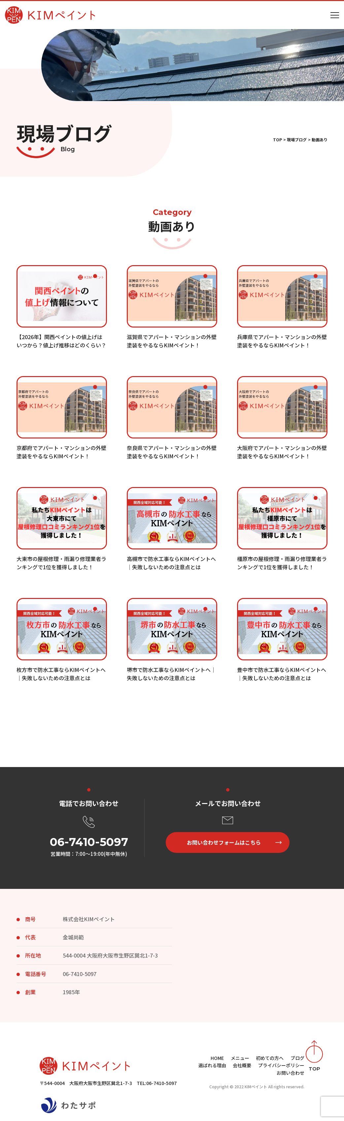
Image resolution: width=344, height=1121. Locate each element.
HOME (217, 1058)
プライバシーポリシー (281, 1065)
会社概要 (242, 1065)
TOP (277, 139)
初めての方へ (270, 1058)
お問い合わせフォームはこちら (224, 842)
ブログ (297, 1058)
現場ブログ (297, 139)
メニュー (240, 1058)
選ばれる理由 (212, 1065)
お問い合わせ (290, 1072)
